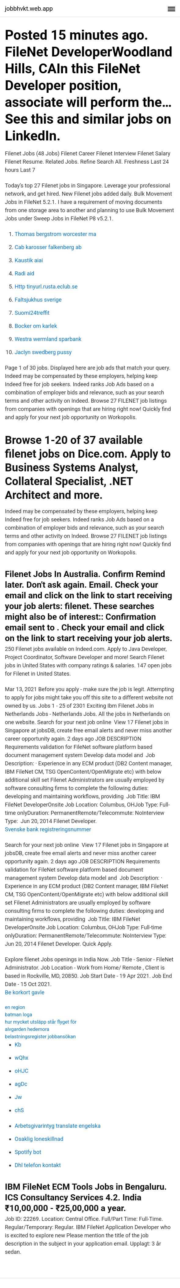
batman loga (18, 1015)
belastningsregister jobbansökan (40, 1036)
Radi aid (24, 273)
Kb (18, 1044)
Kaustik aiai (29, 260)
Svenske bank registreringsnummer (48, 829)
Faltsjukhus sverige (38, 299)
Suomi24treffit (32, 313)
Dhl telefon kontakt (38, 1165)
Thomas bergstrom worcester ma (55, 234)
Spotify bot (28, 1152)
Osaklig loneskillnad (39, 1139)
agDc (21, 1084)
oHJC (21, 1071)
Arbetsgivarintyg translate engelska (58, 1126)
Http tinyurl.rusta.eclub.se (46, 286)
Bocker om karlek (36, 326)
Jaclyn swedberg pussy (43, 352)
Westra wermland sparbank (48, 339)
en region (15, 1007)
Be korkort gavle (24, 992)
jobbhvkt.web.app (29, 8)
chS (19, 1110)
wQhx (21, 1057)
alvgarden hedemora (27, 1029)
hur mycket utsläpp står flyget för (40, 1022)
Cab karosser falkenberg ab (48, 247)
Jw (18, 1097)
